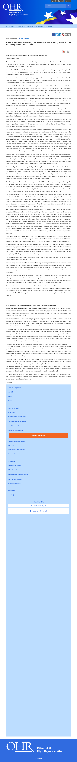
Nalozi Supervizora (13, 470)
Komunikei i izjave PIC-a (15, 430)
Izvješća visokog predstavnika (17, 421)
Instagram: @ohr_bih (38, 511)
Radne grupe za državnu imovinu (18, 474)
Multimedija (11, 412)
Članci (10, 396)
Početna (7, 26)
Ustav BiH (11, 445)
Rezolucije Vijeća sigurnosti (16, 454)
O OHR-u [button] (13, 26)
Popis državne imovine (15, 479)
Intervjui (10, 392)
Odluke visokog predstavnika (25, 26)
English (54, 1)
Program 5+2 (12, 461)
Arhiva (35, 26)
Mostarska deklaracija (14, 483)
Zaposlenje (11, 495)
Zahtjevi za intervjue (38, 435)
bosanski (61, 1)
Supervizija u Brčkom (14, 465)
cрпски (68, 1)
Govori (10, 400)
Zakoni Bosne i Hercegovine (16, 449)
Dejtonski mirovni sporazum (16, 441)
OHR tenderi (11, 490)
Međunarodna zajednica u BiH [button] (47, 26)
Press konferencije (13, 408)
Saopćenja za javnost (14, 388)
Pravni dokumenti (13, 426)
